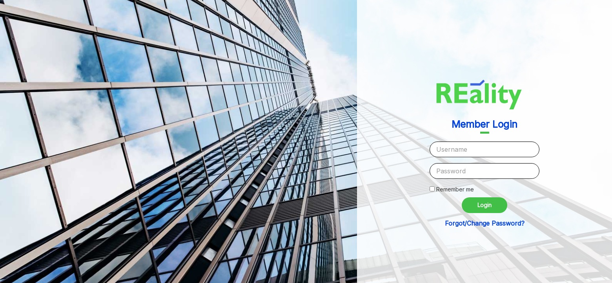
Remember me (455, 189)
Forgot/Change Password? (485, 223)
